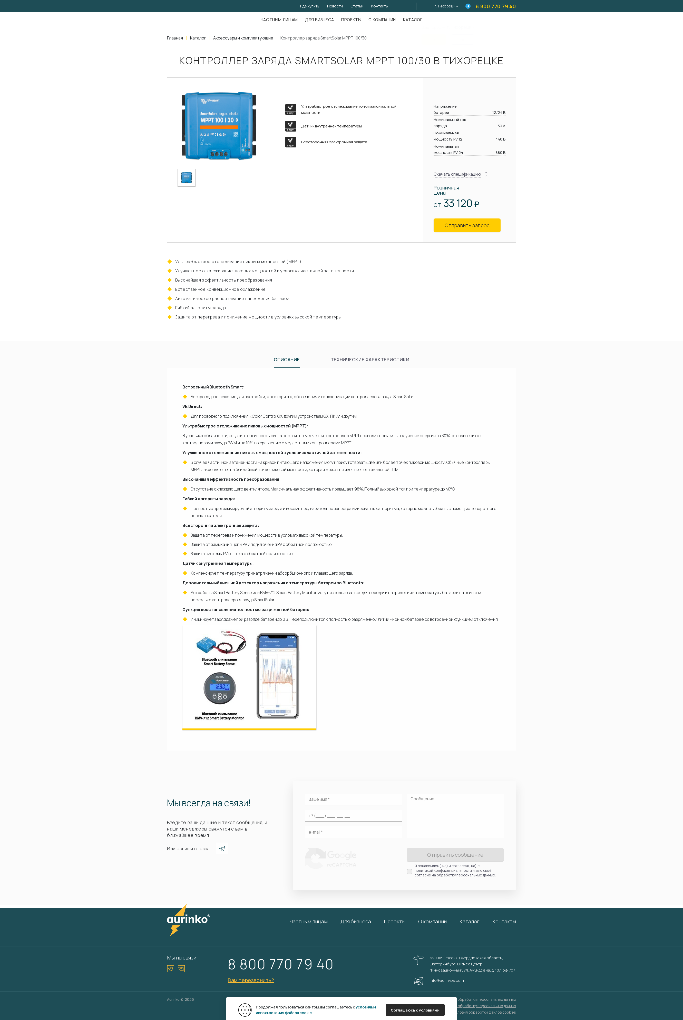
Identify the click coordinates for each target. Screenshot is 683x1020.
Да (434, 36)
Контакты (379, 6)
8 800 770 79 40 (496, 6)
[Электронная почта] (353, 832)
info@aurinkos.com (447, 980)
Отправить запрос (467, 225)
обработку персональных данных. (466, 875)
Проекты (351, 20)
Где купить (309, 6)
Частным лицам (279, 20)
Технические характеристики (370, 359)
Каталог (412, 20)
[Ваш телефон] (353, 815)
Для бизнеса (319, 20)
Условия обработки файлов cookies (484, 1012)
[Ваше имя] (353, 799)
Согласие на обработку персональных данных (475, 1005)
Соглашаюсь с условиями (415, 1010)
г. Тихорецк (444, 6)
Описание (287, 359)
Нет (463, 36)
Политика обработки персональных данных (478, 999)
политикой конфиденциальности (443, 870)
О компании (382, 20)
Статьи (356, 6)
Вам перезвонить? (251, 980)
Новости (335, 6)
